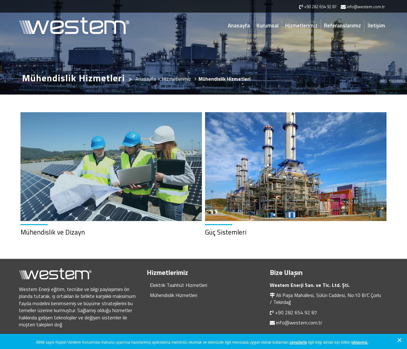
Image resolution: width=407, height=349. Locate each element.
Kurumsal (268, 25)
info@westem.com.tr (299, 322)
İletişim (376, 25)
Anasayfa (239, 25)
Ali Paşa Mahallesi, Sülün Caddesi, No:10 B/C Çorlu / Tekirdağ (325, 298)
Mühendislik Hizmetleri (173, 295)
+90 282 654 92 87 (296, 312)
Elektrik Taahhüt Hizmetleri (178, 285)
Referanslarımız (342, 25)
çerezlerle (298, 342)
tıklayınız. (360, 342)
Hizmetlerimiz (301, 25)
